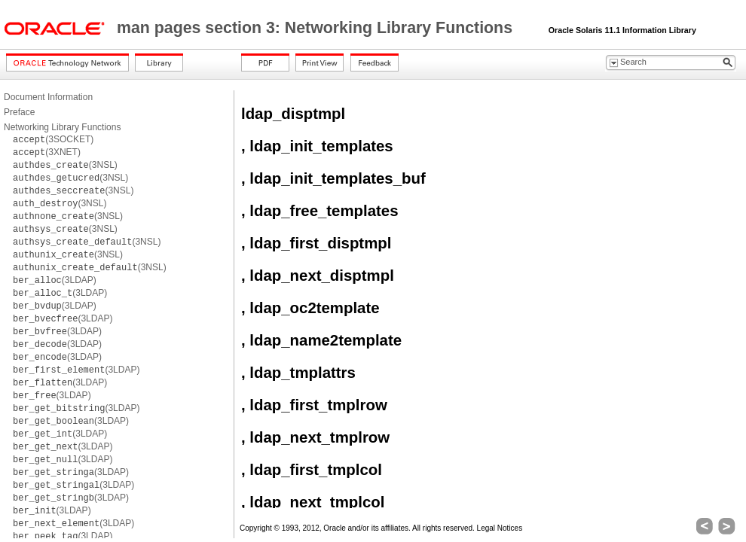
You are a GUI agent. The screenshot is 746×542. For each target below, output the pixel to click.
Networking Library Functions (62, 127)
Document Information (48, 97)
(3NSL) (65, 165)
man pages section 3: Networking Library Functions (317, 28)
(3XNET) (47, 152)
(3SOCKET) (53, 139)
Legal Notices (500, 528)
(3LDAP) (54, 280)
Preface (19, 112)
